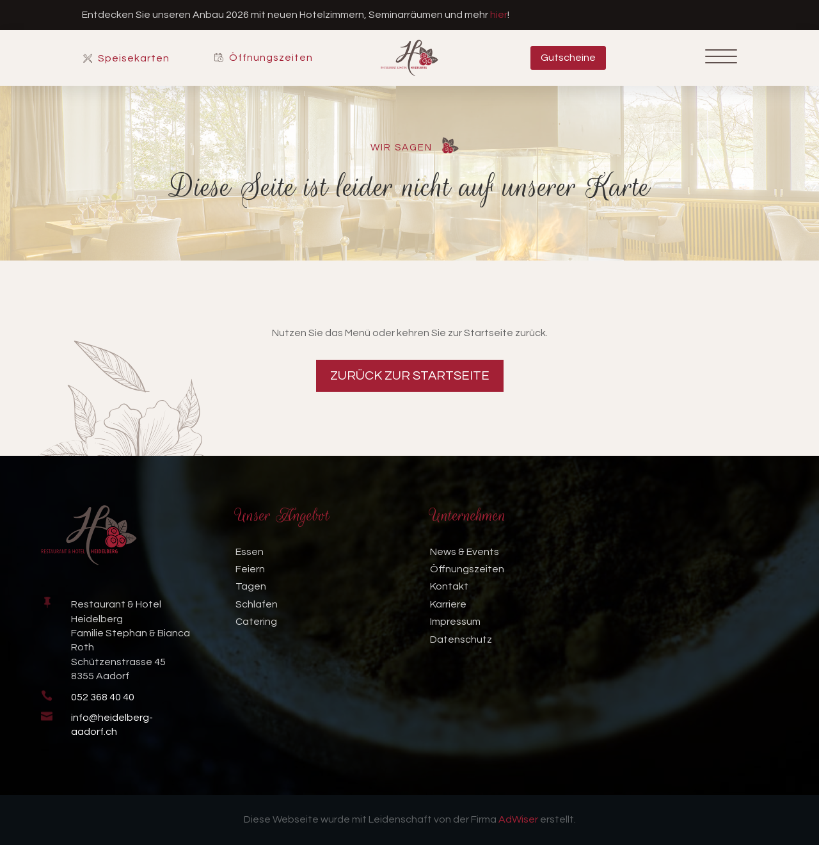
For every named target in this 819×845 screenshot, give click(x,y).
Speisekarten (134, 58)
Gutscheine (568, 57)
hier (498, 15)
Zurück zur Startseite (409, 375)
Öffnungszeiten (271, 58)
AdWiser (518, 819)
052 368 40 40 (102, 697)
